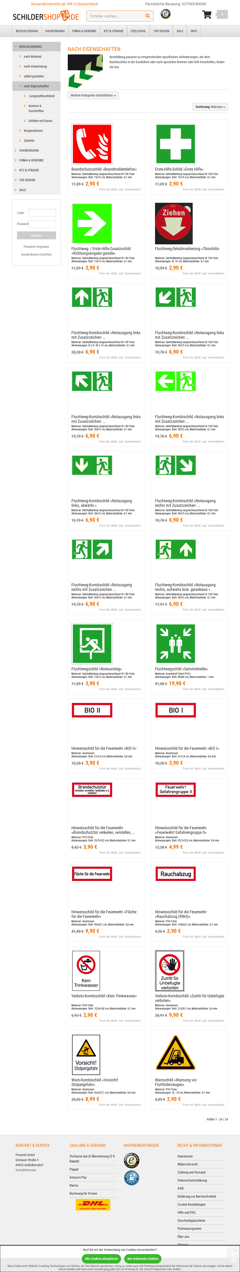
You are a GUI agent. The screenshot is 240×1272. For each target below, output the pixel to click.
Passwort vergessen (36, 246)
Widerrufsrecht (188, 1164)
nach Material (32, 56)
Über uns (183, 1237)
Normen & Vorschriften (36, 108)
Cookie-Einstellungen (192, 1204)
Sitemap (183, 1245)
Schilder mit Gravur (40, 121)
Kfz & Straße (114, 31)
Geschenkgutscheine (191, 1220)
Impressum (185, 1156)
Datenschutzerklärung (192, 1180)
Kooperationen (33, 131)
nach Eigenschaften (36, 86)
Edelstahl (138, 31)
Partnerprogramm (189, 1229)
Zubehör (29, 140)
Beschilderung (27, 31)
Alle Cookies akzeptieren (101, 1259)
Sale (180, 31)
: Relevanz (210, 107)
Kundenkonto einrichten (36, 254)
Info (194, 31)
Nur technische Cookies (142, 1259)
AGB (181, 1188)
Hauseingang (55, 31)
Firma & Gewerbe (84, 31)
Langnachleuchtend (41, 96)
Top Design (161, 31)
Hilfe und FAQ (186, 1212)
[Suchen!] (147, 16)
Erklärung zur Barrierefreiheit (197, 1196)
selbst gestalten (34, 76)
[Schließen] (236, 1251)
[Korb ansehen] (215, 15)
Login (20, 212)
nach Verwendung (35, 66)
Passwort (21, 224)
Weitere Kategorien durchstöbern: (93, 95)
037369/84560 (194, 4)
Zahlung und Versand (191, 1172)
